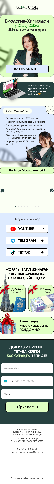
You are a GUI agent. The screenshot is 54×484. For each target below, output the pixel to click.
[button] (27, 69)
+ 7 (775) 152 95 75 (27, 449)
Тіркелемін (27, 407)
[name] (27, 368)
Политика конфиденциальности (27, 478)
